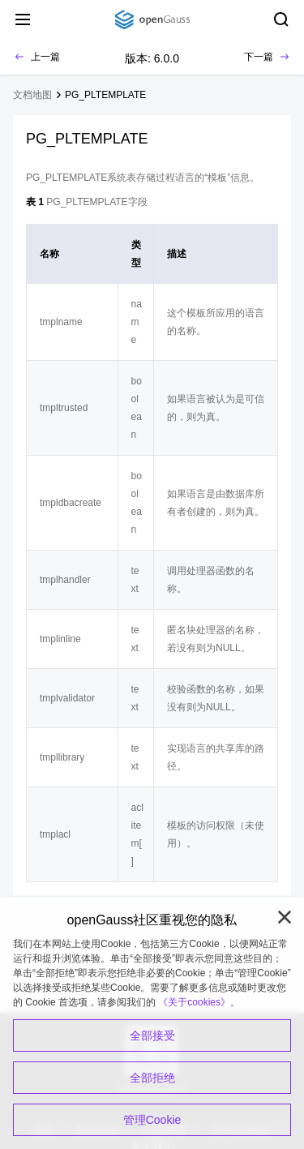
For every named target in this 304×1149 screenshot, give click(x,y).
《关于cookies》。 (199, 1002)
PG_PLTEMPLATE (105, 95)
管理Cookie (152, 1119)
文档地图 (32, 95)
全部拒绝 (152, 1077)
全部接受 (152, 1035)
